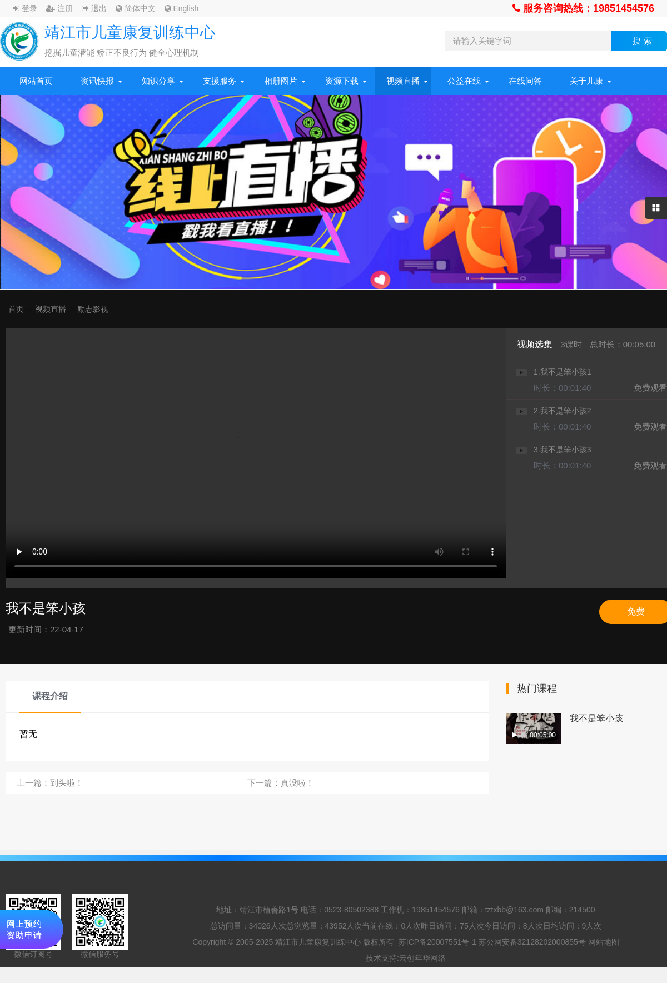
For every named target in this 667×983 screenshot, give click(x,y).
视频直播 (403, 81)
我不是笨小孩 (596, 718)
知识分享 (158, 81)
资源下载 (342, 81)
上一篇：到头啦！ (50, 782)
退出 (94, 8)
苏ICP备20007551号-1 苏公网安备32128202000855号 (492, 941)
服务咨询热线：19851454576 (583, 8)
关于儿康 (586, 81)
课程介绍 (50, 696)
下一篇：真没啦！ (280, 782)
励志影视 (92, 309)
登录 (25, 8)
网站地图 (603, 941)
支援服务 (219, 81)
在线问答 (525, 81)
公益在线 (464, 81)
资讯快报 (97, 81)
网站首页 (36, 81)
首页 (16, 309)
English (182, 8)
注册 (59, 8)
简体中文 (136, 8)
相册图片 (280, 81)
